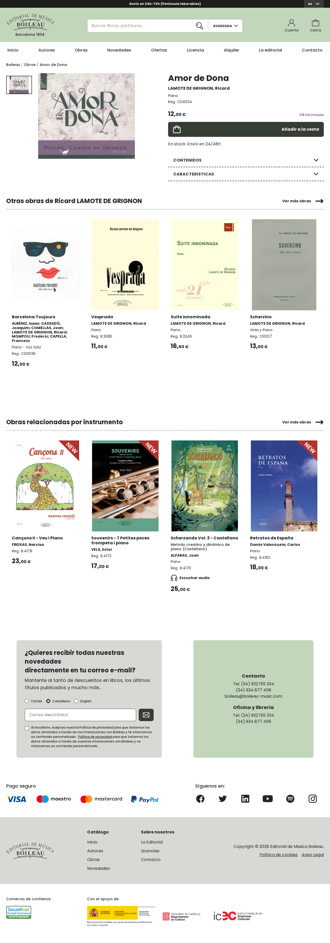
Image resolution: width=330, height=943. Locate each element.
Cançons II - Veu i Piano (37, 536)
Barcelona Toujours (34, 316)
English (86, 705)
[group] (86, 116)
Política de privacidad (95, 741)
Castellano (61, 705)
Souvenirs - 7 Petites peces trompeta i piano (121, 538)
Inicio (13, 50)
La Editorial (152, 846)
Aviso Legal (313, 859)
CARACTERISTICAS (193, 174)
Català (36, 705)
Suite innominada (191, 316)
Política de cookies (279, 859)
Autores (46, 50)
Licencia (195, 50)
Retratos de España (272, 536)
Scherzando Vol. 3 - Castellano (192, 538)
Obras (81, 50)
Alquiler (231, 50)
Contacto (312, 50)
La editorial (270, 50)
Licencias (150, 855)
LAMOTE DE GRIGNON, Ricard (199, 88)
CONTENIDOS (187, 160)
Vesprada (103, 316)
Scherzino (261, 316)
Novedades (119, 50)
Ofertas (159, 50)
